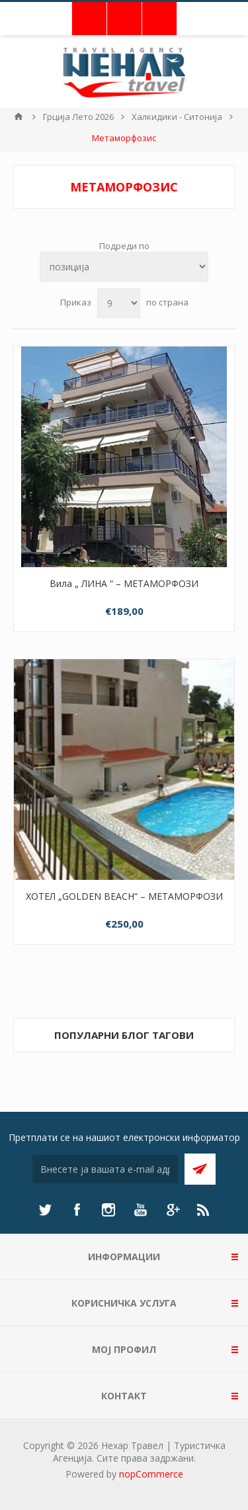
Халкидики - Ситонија (177, 117)
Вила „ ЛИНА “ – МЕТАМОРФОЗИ (124, 583)
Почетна (18, 116)
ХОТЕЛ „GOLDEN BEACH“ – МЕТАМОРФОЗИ (124, 896)
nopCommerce (151, 1474)
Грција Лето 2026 (78, 117)
